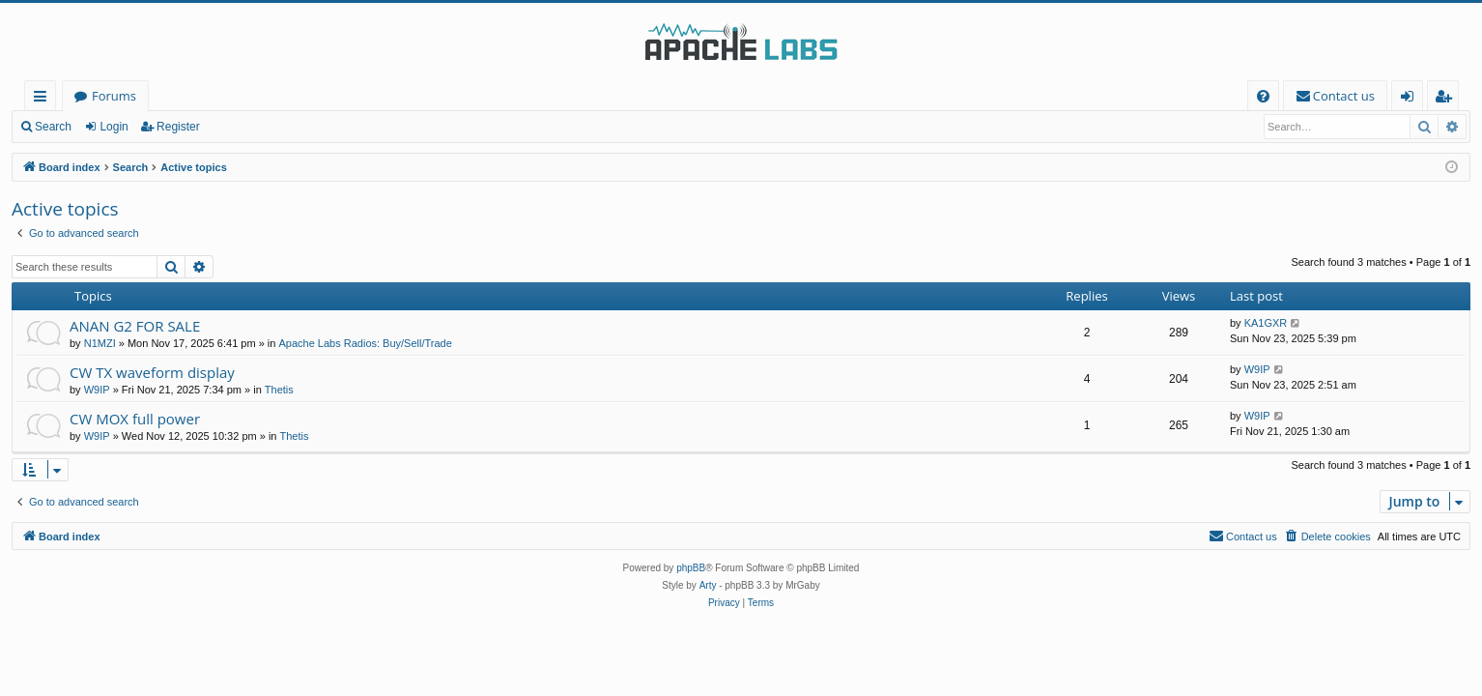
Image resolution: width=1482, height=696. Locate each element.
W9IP (97, 389)
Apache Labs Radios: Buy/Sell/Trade (364, 343)
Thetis (279, 389)
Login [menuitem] (1411, 99)
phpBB (690, 568)
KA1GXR (1266, 323)
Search (53, 126)
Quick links (44, 99)
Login (114, 126)
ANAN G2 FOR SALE (135, 325)
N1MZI (100, 343)
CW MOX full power (135, 418)
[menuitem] (1263, 96)
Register (178, 126)
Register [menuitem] (1447, 99)
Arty (708, 585)
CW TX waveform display (152, 372)
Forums (114, 95)
